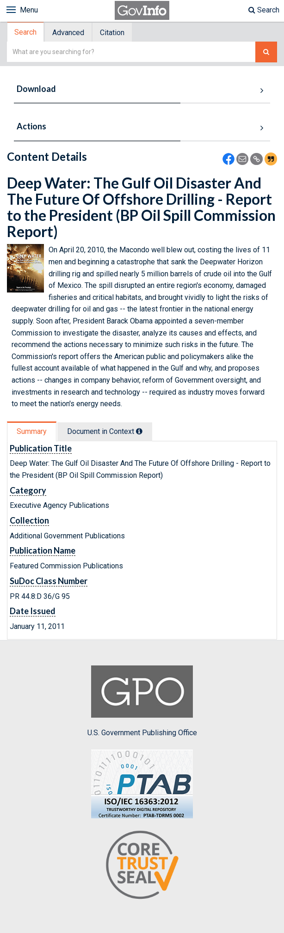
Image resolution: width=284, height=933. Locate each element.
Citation (112, 32)
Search (263, 10)
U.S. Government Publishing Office (142, 701)
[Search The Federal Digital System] (266, 52)
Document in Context (104, 431)
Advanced (68, 32)
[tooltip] (139, 431)
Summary (32, 431)
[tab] (26, 32)
